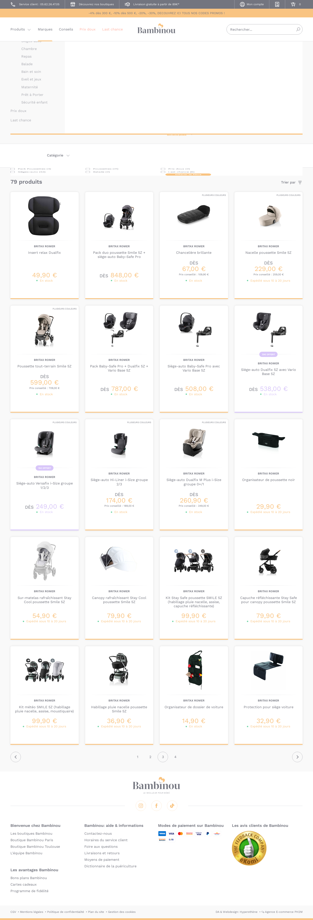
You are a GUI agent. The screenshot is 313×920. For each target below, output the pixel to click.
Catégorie (55, 155)
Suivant (297, 757)
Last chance (112, 29)
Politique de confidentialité (65, 911)
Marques (45, 29)
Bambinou (156, 28)
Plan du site (96, 911)
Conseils (66, 29)
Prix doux (88, 29)
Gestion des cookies (122, 911)
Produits (17, 29)
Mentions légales (31, 911)
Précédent (15, 757)
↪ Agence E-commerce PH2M (282, 911)
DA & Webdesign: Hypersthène (237, 911)
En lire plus (176, 134)
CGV (13, 911)
